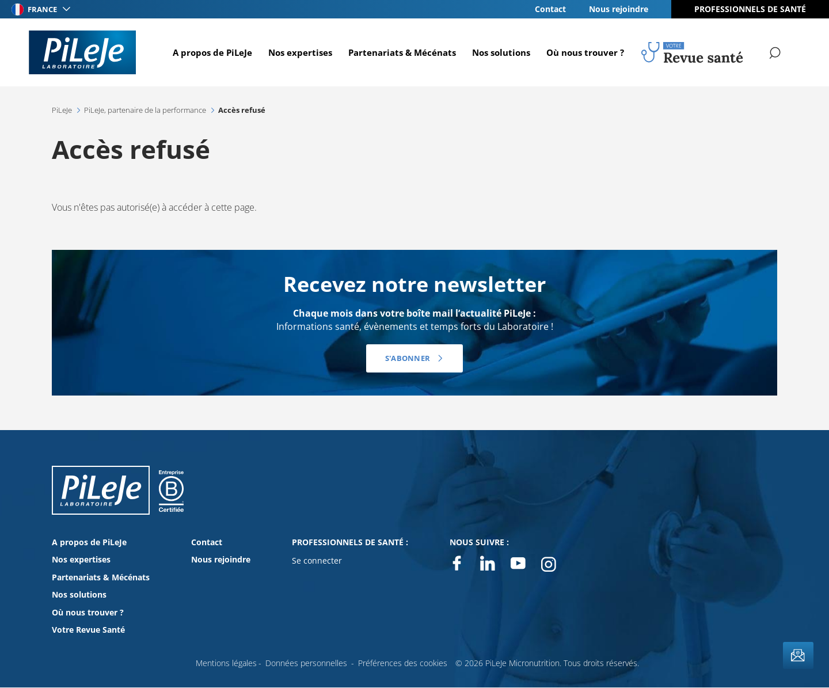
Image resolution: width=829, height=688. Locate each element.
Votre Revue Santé (88, 629)
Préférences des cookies (402, 662)
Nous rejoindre (618, 8)
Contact (550, 8)
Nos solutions (500, 52)
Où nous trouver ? (584, 52)
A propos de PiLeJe (211, 52)
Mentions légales (226, 662)
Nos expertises (299, 52)
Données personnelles (306, 662)
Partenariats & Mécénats (401, 52)
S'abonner (407, 358)
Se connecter (317, 560)
